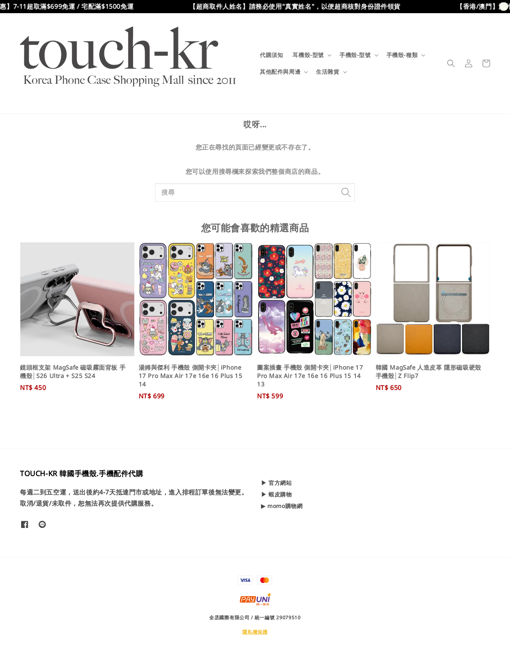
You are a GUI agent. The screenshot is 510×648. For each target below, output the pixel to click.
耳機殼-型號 (308, 55)
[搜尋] (346, 192)
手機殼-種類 (402, 55)
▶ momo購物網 (281, 506)
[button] (451, 63)
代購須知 (271, 55)
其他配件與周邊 (280, 71)
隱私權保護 (255, 631)
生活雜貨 (327, 71)
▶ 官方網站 (276, 482)
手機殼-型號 (355, 55)
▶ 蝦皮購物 (276, 494)
